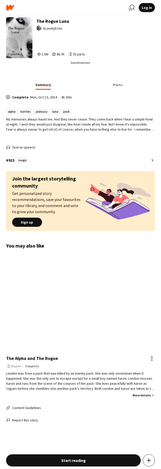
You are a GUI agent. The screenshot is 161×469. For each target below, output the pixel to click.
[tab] (43, 86)
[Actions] (152, 358)
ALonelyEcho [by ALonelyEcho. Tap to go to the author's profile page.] (52, 28)
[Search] (132, 8)
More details (144, 395)
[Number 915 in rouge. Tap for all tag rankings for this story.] (80, 160)
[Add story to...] (149, 460)
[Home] (65, 8)
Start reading (73, 460)
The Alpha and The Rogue (32, 358)
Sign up (27, 222)
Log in (147, 7)
